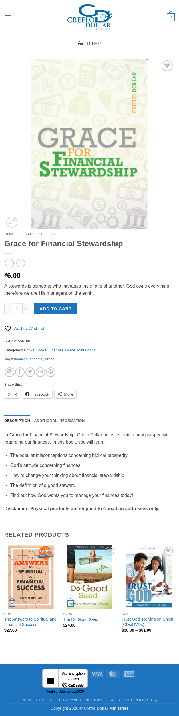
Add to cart (56, 308)
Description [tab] (17, 420)
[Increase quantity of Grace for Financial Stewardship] (26, 308)
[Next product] (9, 263)
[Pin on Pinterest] (50, 372)
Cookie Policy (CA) (138, 700)
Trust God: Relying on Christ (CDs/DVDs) (147, 622)
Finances (55, 350)
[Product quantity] (17, 308)
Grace (28, 234)
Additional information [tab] (59, 420)
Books (48, 234)
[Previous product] (20, 263)
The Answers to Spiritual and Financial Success (30, 622)
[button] (7, 17)
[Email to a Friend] (40, 372)
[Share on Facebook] (20, 372)
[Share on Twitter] (30, 372)
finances (21, 359)
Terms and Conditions (80, 700)
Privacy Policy (37, 700)
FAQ (111, 700)
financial (36, 359)
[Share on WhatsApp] (9, 372)
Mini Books (86, 350)
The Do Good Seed (80, 619)
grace (49, 359)
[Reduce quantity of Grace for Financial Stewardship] (7, 308)
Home (10, 234)
